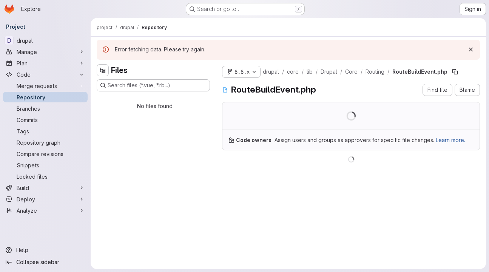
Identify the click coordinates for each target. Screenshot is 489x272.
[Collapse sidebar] (45, 262)
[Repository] (45, 97)
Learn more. (450, 140)
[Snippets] (45, 165)
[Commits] (45, 119)
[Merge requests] (45, 85)
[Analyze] (45, 210)
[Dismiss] (470, 49)
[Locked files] (45, 176)
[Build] (45, 187)
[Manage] (45, 51)
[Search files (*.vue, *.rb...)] (153, 85)
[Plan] (45, 63)
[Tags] (45, 131)
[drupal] (45, 40)
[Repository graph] (45, 142)
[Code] (45, 74)
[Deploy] (45, 199)
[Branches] (45, 108)
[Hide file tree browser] (103, 70)
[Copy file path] (455, 72)
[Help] (45, 250)
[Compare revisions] (45, 153)
